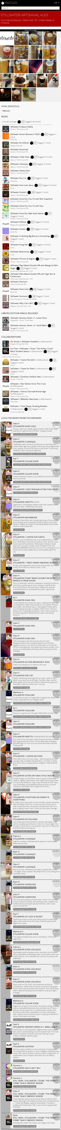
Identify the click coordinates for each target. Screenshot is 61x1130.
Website (6, 111)
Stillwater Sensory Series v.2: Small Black (28, 325)
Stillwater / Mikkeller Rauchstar (24, 399)
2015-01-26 (55, 946)
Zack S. (16, 1024)
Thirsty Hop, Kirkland (27, 831)
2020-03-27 (55, 635)
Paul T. (16, 914)
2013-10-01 (55, 1077)
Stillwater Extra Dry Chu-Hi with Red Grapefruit (31, 199)
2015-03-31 (55, 931)
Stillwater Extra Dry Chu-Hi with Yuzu (26, 206)
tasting (20, 847)
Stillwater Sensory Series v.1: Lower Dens (28, 318)
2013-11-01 (56, 1065)
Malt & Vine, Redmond (28, 668)
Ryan (15, 1115)
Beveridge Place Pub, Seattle (30, 927)
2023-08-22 (55, 458)
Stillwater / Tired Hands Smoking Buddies (28, 406)
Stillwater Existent (18, 192)
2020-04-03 (55, 622)
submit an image (30, 30)
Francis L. (17, 836)
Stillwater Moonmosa (19, 252)
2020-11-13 (55, 575)
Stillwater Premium (18, 282)
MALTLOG (11, 2)
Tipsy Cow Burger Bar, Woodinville (32, 454)
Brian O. (16, 852)
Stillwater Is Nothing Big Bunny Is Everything (30, 236)
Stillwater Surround (18, 296)
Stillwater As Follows (19, 143)
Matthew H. (18, 692)
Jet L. (15, 597)
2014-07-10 (55, 1043)
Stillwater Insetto (17, 229)
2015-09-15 (55, 881)
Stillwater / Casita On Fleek (22, 369)
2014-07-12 (55, 1024)
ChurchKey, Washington (29, 812)
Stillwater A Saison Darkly (21, 127)
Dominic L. (18, 1066)
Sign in (57, 3)
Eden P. (16, 424)
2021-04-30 (55, 559)
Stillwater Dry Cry (18, 178)
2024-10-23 (55, 423)
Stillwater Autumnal (19, 150)
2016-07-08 (55, 794)
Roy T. (16, 459)
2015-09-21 (55, 835)
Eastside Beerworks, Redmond (31, 510)
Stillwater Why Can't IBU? (21, 303)
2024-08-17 (55, 438)
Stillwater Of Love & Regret (22, 259)
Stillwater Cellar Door (19, 157)
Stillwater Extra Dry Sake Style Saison (27, 213)
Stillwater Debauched (20, 171)
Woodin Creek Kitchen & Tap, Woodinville (35, 464)
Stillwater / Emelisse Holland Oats (25, 377)
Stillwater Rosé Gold (19, 289)
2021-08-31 (55, 514)
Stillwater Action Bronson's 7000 (25, 134)
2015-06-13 (55, 913)
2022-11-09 (55, 499)
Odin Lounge (24, 688)
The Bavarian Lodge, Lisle (29, 1019)
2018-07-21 (55, 692)
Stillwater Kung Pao (19, 245)
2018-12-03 (55, 659)
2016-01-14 (55, 816)
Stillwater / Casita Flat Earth (22, 360)
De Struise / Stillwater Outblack (24, 342)
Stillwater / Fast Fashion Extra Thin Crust (28, 384)
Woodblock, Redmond (28, 434)
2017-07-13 (55, 733)
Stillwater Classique (19, 164)
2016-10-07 (55, 772)
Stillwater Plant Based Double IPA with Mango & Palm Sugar (34, 579)
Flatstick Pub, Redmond (28, 493)
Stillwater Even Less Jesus (21, 185)
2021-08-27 (55, 534)
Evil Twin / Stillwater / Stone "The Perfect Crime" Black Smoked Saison (35, 1082)
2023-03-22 (55, 486)
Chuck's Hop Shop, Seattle (29, 942)
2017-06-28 (55, 753)
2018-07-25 (55, 672)
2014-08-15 (55, 1000)
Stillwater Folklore (18, 222)
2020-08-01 (55, 597)
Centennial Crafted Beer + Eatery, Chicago (35, 703)
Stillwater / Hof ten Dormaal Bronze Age (28, 392)
